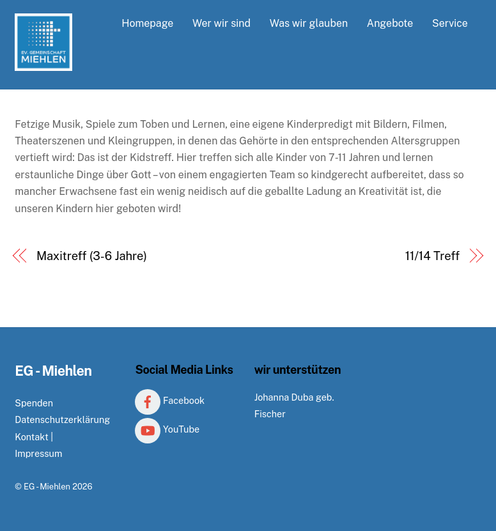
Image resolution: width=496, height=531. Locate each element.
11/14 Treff (432, 256)
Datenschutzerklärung (62, 419)
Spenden (34, 402)
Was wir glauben (309, 23)
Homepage (147, 23)
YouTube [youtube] (167, 429)
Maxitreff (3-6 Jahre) (91, 256)
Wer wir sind (221, 23)
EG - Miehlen (47, 486)
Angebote (390, 23)
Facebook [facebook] (170, 400)
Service (450, 23)
